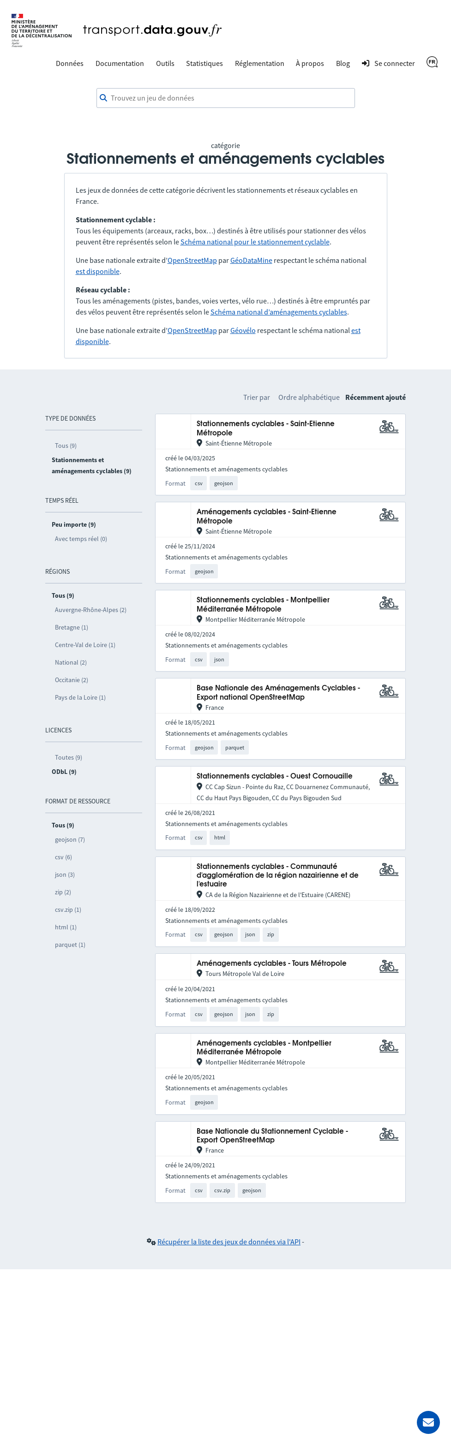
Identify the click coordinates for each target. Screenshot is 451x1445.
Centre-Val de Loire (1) (85, 645)
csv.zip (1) (68, 909)
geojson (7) (70, 839)
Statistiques (204, 63)
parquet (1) (70, 944)
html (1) (66, 927)
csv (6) (63, 857)
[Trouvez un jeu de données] (225, 98)
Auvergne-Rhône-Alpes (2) (90, 610)
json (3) (65, 874)
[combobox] (225, 98)
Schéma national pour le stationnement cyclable (255, 241)
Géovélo (243, 330)
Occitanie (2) (71, 680)
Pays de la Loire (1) (80, 697)
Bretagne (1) (71, 627)
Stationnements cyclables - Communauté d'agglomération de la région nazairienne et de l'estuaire (278, 875)
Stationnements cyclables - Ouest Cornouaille (275, 776)
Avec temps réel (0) (81, 539)
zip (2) (63, 892)
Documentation (120, 63)
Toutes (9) (68, 757)
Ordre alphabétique (309, 397)
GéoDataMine (251, 260)
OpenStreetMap (192, 260)
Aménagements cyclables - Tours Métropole (272, 963)
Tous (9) (66, 445)
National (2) (71, 662)
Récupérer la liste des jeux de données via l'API (229, 1241)
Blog (343, 63)
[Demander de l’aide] (428, 1422)
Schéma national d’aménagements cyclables (278, 311)
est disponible (98, 271)
